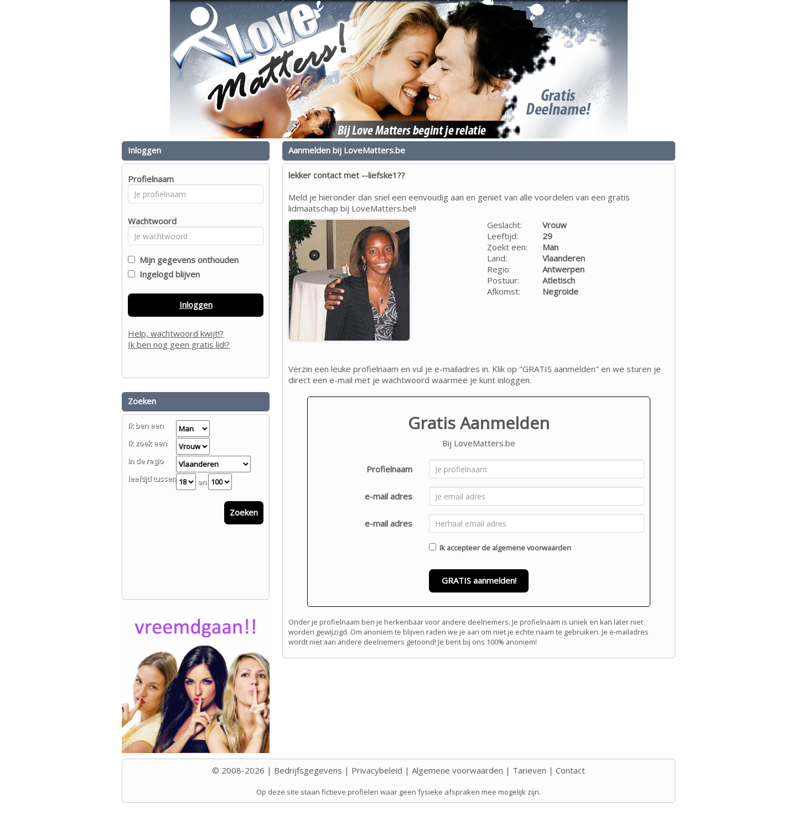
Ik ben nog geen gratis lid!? (179, 344)
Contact (570, 770)
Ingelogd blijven (167, 274)
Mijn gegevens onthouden (187, 259)
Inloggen (196, 304)
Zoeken (244, 512)
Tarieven (529, 770)
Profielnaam (389, 469)
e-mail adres (388, 496)
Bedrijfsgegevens (308, 770)
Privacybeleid (376, 770)
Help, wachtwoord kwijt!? (176, 333)
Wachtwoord (149, 220)
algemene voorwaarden (531, 548)
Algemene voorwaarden (457, 770)
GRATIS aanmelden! (479, 580)
